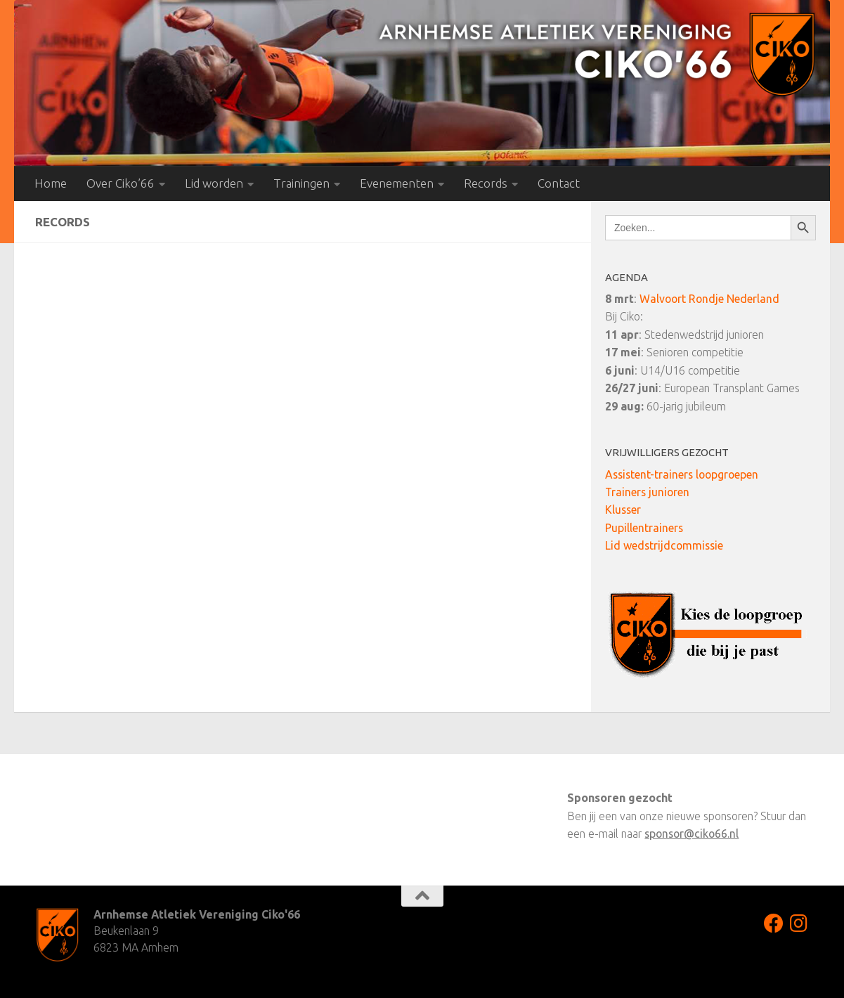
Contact (559, 183)
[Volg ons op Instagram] (799, 923)
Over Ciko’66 (120, 183)
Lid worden (214, 183)
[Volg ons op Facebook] (774, 923)
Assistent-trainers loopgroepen (681, 474)
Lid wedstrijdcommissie (664, 545)
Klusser (623, 509)
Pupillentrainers (644, 527)
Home (50, 183)
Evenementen (397, 183)
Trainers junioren (647, 492)
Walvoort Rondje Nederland (709, 298)
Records (485, 183)
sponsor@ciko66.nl (691, 833)
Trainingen (301, 183)
